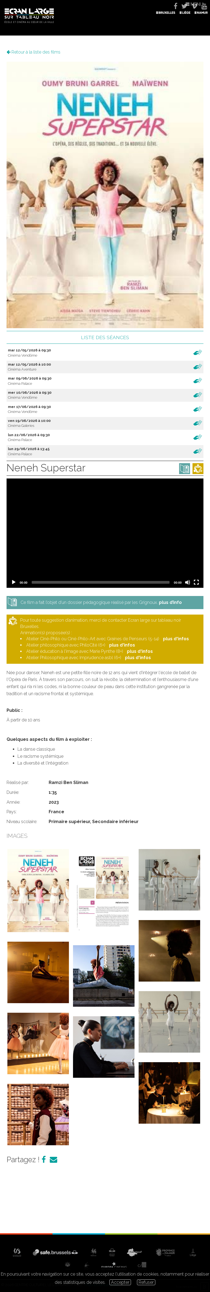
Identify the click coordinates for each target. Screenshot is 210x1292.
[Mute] (187, 582)
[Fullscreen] (196, 582)
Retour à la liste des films (33, 52)
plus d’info (170, 602)
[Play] (13, 582)
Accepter (120, 1282)
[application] (105, 533)
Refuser (146, 1282)
